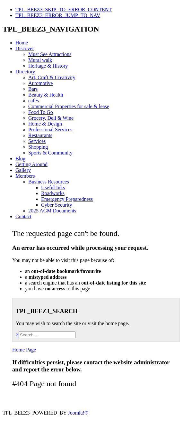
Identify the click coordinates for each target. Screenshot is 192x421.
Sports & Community (50, 152)
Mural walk (40, 60)
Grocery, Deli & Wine (51, 118)
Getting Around (31, 164)
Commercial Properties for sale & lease (68, 106)
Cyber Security (56, 205)
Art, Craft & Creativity (51, 77)
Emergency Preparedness (67, 199)
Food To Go (40, 112)
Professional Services (50, 129)
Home (21, 42)
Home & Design (45, 123)
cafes (33, 100)
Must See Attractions (49, 54)
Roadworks (53, 193)
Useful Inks (53, 187)
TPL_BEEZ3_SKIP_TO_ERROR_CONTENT (63, 9)
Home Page (24, 349)
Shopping (38, 147)
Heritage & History (48, 66)
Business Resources (48, 181)
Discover (24, 48)
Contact (23, 216)
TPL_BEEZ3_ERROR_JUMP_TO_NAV (57, 15)
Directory (25, 71)
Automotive (40, 83)
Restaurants (40, 135)
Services (37, 141)
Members (25, 176)
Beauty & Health (45, 95)
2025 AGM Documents (52, 210)
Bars (33, 89)
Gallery (23, 170)
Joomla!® (78, 413)
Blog (20, 158)
